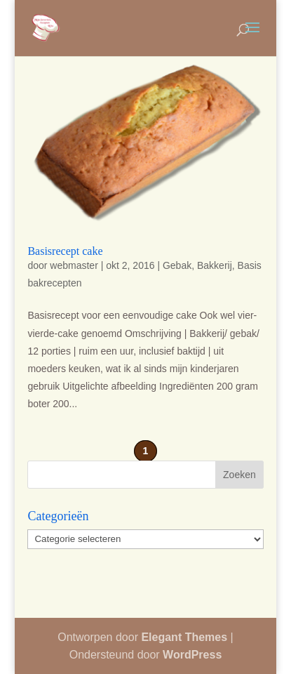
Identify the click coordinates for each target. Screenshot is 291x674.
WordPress (192, 655)
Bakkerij (214, 265)
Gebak (177, 265)
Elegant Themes (184, 637)
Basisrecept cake (64, 251)
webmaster (73, 265)
